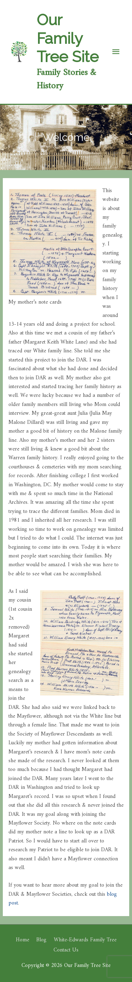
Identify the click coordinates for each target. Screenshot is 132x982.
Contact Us (66, 950)
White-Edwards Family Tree (85, 940)
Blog (41, 940)
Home (22, 940)
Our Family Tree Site (68, 38)
